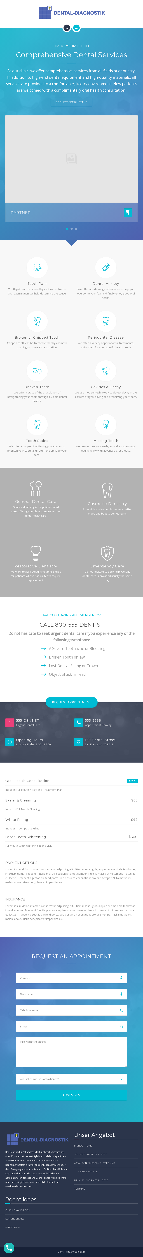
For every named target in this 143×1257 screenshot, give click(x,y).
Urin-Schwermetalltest (91, 1180)
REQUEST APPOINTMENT (71, 102)
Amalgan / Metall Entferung (94, 1163)
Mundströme (83, 1145)
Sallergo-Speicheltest (90, 1154)
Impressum (12, 1227)
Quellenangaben (17, 1210)
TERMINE (79, 1188)
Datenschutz (14, 1218)
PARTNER (21, 212)
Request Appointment (71, 702)
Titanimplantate (85, 1171)
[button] (67, 229)
